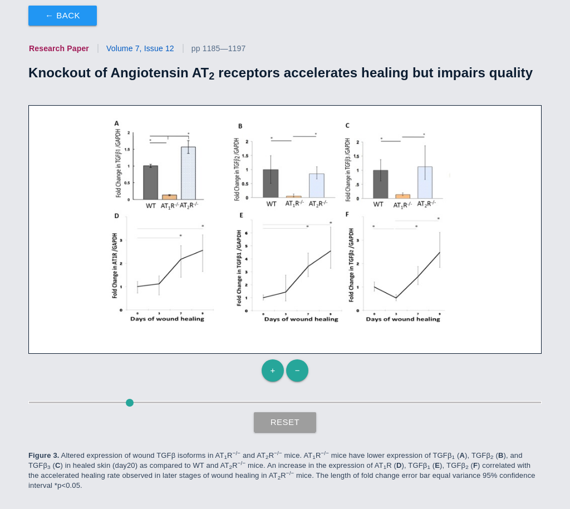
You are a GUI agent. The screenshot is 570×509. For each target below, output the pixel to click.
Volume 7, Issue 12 (140, 48)
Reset (285, 422)
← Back (62, 15)
